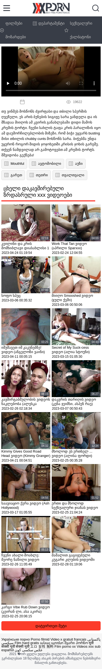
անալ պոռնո (52, 643)
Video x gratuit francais (68, 639)
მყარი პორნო (76, 643)
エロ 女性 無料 (41, 646)
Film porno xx (65, 646)
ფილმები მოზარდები (13, 30)
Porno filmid (40, 639)
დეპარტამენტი (48, 23)
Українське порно (15, 639)
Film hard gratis (27, 643)
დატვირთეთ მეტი (51, 626)
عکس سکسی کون (29, 650)
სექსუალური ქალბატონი (78, 30)
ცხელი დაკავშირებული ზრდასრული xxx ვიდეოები (38, 191)
